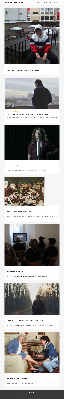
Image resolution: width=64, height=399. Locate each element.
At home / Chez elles (17, 379)
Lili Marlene (13, 166)
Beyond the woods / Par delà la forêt (25, 321)
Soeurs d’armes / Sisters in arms (23, 70)
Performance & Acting (22, 67)
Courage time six (15, 272)
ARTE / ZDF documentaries (19, 212)
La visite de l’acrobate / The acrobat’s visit (28, 114)
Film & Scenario (15, 67)
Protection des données (32, 396)
